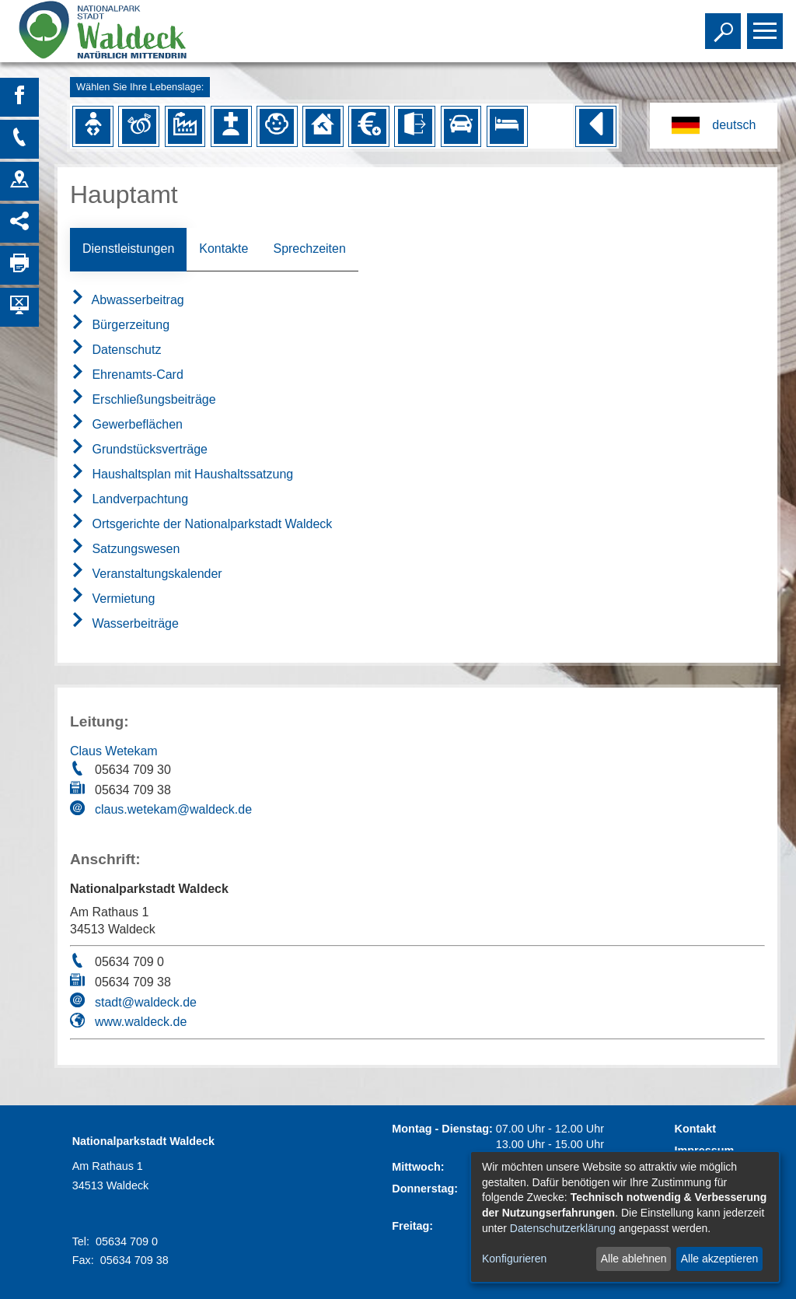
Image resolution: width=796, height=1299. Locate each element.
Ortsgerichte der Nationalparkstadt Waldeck (201, 523)
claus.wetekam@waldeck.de (173, 809)
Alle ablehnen (634, 1258)
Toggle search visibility (724, 24)
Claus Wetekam (114, 751)
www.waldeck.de (141, 1021)
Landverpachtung (129, 499)
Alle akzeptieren (720, 1258)
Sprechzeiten (309, 248)
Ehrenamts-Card (126, 374)
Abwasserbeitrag (127, 299)
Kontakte (223, 248)
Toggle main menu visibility (766, 24)
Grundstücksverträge (139, 449)
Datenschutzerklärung (563, 1228)
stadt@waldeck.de (146, 1002)
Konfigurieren (514, 1258)
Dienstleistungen (128, 248)
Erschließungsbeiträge (143, 399)
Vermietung (112, 598)
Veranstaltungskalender (146, 573)
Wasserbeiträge (124, 623)
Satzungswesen (125, 548)
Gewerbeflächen (126, 424)
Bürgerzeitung (119, 324)
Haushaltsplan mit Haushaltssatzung (181, 474)
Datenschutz (115, 349)
